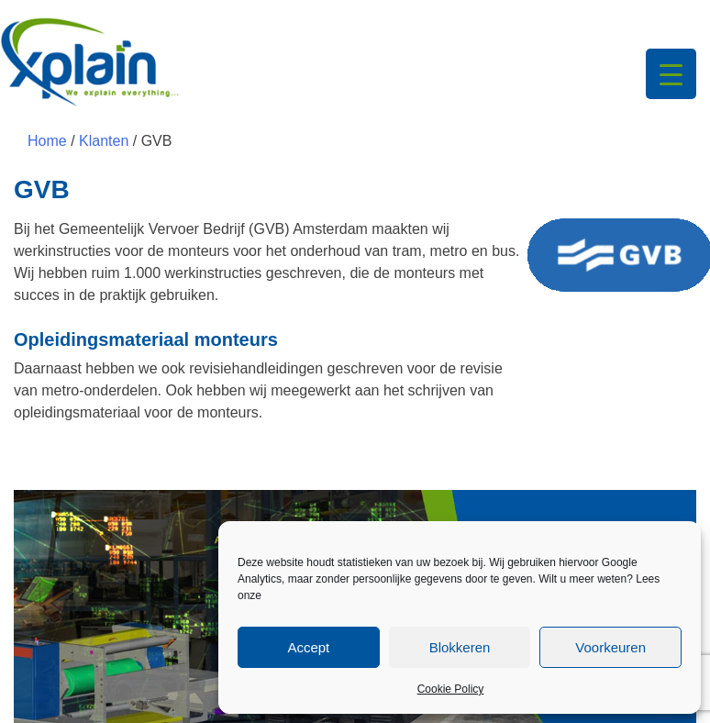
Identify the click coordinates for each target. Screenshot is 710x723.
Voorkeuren (610, 647)
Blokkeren (460, 647)
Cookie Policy (450, 689)
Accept (308, 647)
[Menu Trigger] (671, 74)
